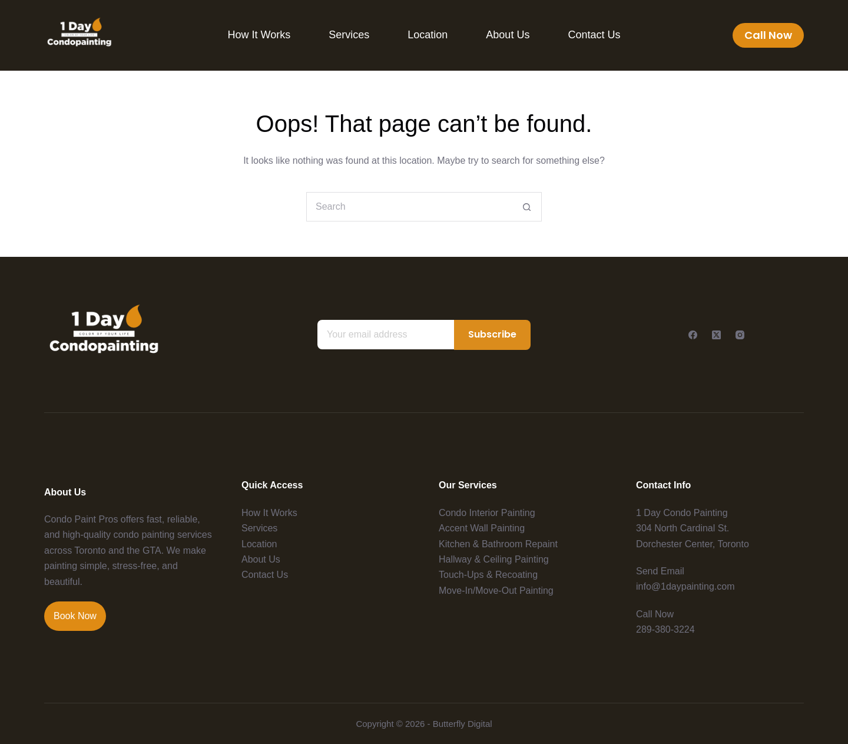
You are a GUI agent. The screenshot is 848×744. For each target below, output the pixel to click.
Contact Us (594, 35)
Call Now (768, 35)
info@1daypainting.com (685, 586)
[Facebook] (692, 334)
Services (349, 35)
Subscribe (492, 334)
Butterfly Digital (462, 724)
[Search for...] (409, 206)
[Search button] (527, 206)
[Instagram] (740, 334)
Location (428, 35)
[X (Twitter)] (716, 334)
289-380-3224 (665, 629)
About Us (507, 35)
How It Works (259, 35)
